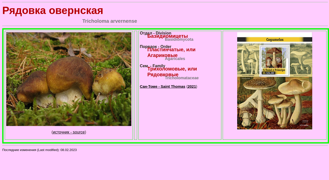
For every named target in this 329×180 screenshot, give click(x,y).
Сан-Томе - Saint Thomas (162, 86)
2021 (192, 86)
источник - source (69, 132)
